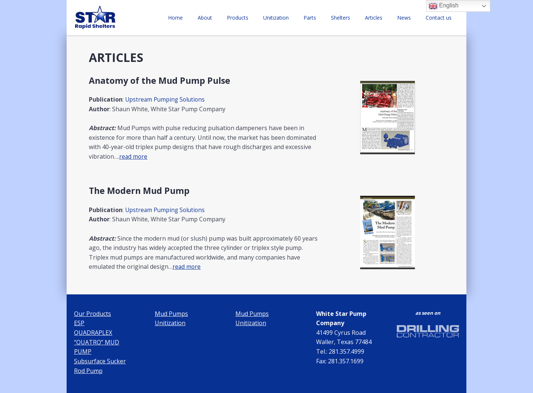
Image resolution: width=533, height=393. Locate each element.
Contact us (441, 17)
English (444, 5)
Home (213, 17)
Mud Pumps (171, 313)
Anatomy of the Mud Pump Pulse (162, 80)
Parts (330, 17)
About (238, 17)
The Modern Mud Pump (140, 190)
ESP (79, 323)
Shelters (356, 17)
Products (266, 17)
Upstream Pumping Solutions (166, 99)
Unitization (300, 17)
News (411, 17)
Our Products (92, 313)
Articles (384, 17)
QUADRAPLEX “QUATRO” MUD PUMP (96, 342)
